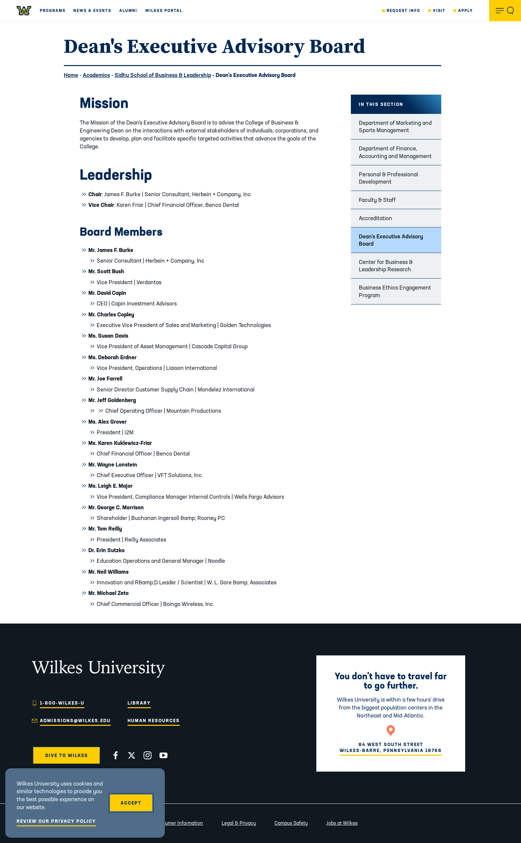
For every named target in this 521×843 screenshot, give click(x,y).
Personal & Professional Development (388, 178)
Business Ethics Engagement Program (395, 291)
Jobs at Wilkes (342, 823)
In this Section (381, 104)
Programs (52, 10)
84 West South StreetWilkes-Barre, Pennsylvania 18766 (391, 747)
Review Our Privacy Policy (56, 821)
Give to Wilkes (66, 755)
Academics (96, 74)
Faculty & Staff (377, 199)
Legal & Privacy (239, 823)
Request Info (403, 10)
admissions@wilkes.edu (75, 720)
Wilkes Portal (163, 10)
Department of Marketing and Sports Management (395, 126)
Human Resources (154, 720)
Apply (465, 10)
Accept (131, 803)
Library (139, 703)
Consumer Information (178, 823)
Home (71, 74)
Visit (439, 10)
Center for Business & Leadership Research (386, 265)
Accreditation (375, 217)
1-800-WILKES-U (62, 703)
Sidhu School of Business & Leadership (163, 74)
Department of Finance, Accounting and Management (395, 152)
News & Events (92, 10)
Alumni (128, 10)
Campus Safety (291, 823)
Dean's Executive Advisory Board (391, 240)
